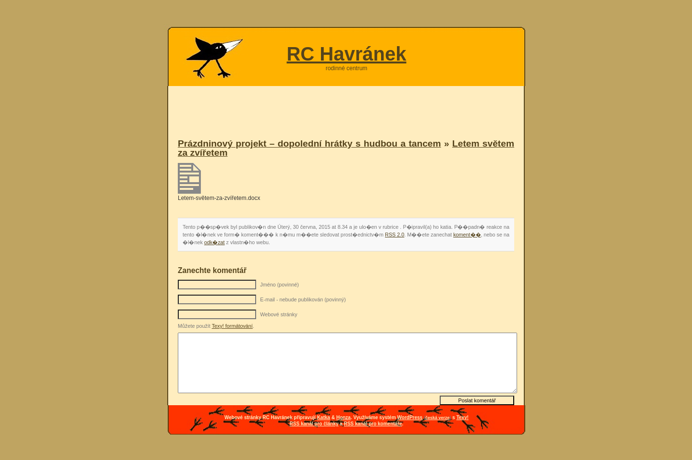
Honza (343, 417)
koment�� (467, 234)
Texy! (463, 417)
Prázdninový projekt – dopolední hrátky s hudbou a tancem (309, 143)
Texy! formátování (232, 326)
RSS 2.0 (394, 234)
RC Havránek (346, 53)
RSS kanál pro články (314, 423)
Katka (323, 417)
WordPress (410, 417)
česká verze (437, 417)
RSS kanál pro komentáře (373, 423)
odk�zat (214, 242)
